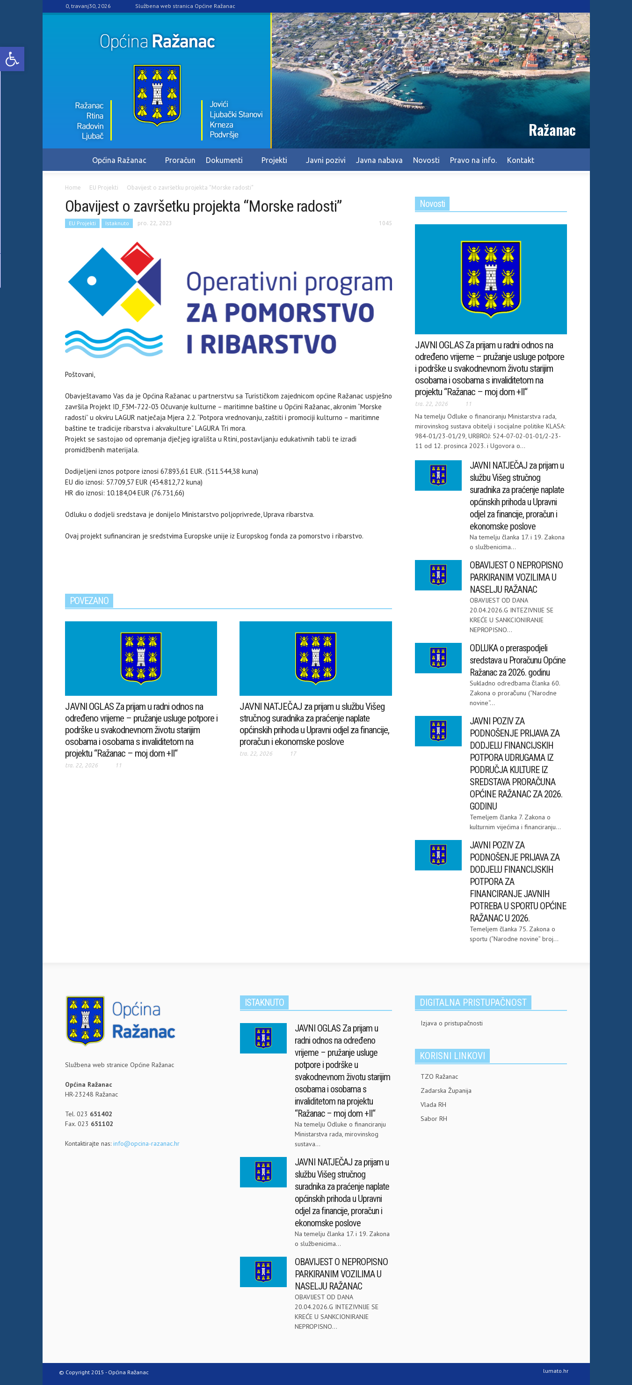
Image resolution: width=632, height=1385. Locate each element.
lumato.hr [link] (555, 1370)
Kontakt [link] (520, 160)
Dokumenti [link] (226, 164)
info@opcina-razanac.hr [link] (146, 1143)
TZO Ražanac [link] (439, 1076)
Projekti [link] (275, 164)
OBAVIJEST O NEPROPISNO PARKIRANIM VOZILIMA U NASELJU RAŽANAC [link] (516, 577)
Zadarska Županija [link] (446, 1090)
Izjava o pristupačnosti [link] (452, 1023)
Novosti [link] (426, 160)
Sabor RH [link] (434, 1118)
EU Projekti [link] (82, 223)
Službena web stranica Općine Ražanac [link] (185, 5)
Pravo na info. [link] (473, 160)
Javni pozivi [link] (326, 160)
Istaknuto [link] (117, 223)
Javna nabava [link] (379, 160)
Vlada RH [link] (433, 1104)
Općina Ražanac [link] (120, 164)
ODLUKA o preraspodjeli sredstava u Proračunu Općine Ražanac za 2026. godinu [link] (518, 660)
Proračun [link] (180, 160)
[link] (12, 59)
